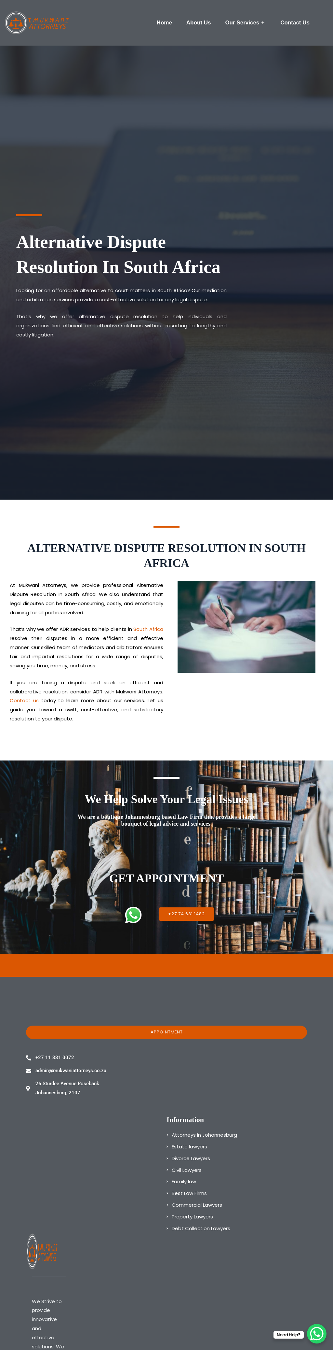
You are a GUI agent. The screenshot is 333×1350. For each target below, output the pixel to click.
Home (164, 23)
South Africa (148, 629)
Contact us (24, 700)
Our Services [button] (245, 23)
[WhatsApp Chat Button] (316, 1333)
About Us (198, 23)
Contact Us (295, 23)
